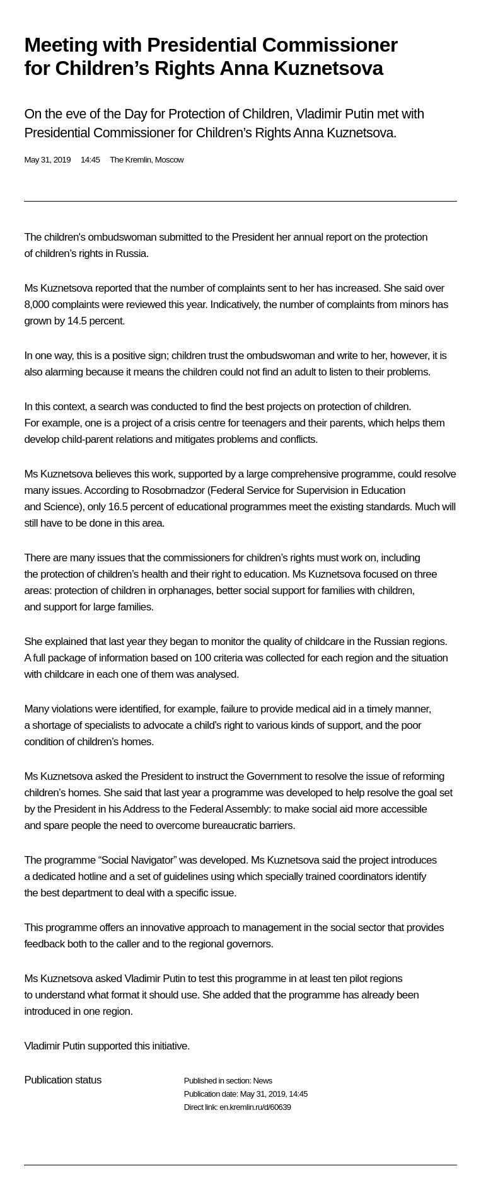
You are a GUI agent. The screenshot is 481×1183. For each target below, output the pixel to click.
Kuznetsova (66, 288)
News (262, 1080)
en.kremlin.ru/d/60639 (255, 1107)
